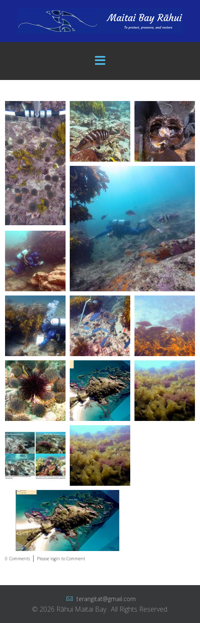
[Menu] (100, 61)
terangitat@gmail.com (106, 599)
